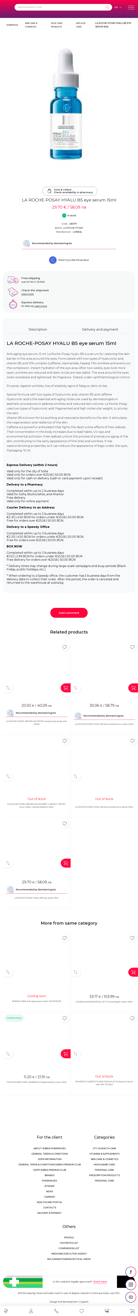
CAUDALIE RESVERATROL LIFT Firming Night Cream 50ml (104, 1001)
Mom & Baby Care (104, 1164)
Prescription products (104, 1175)
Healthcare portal (49, 1202)
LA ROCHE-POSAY (73, 228)
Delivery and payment (100, 329)
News (49, 1191)
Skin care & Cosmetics (104, 1159)
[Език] (118, 7)
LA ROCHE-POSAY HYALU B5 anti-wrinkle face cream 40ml (104, 724)
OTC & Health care (104, 1148)
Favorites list (69, 1243)
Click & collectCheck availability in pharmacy (70, 191)
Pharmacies (49, 1180)
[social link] (130, 1272)
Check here (100, 1281)
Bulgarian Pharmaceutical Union (69, 1259)
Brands (49, 1175)
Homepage (12, 25)
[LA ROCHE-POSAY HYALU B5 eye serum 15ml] (69, 103)
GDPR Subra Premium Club (49, 1170)
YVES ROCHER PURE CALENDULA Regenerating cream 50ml (36, 1082)
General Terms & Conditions (49, 1153)
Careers (49, 1196)
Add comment (69, 613)
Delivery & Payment (49, 1213)
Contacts (49, 1207)
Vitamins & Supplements (104, 1153)
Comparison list (69, 1248)
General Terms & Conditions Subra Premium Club (49, 1164)
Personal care (104, 1170)
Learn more (27, 294)
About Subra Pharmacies (49, 1148)
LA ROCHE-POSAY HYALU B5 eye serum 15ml (37, 898)
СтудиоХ (83, 1301)
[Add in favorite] (65, 647)
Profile (69, 1237)
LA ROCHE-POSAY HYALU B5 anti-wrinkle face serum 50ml (104, 807)
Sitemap (50, 1186)
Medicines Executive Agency (69, 1253)
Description (38, 329)
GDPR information (49, 1159)
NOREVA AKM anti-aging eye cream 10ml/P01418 (36, 1001)
